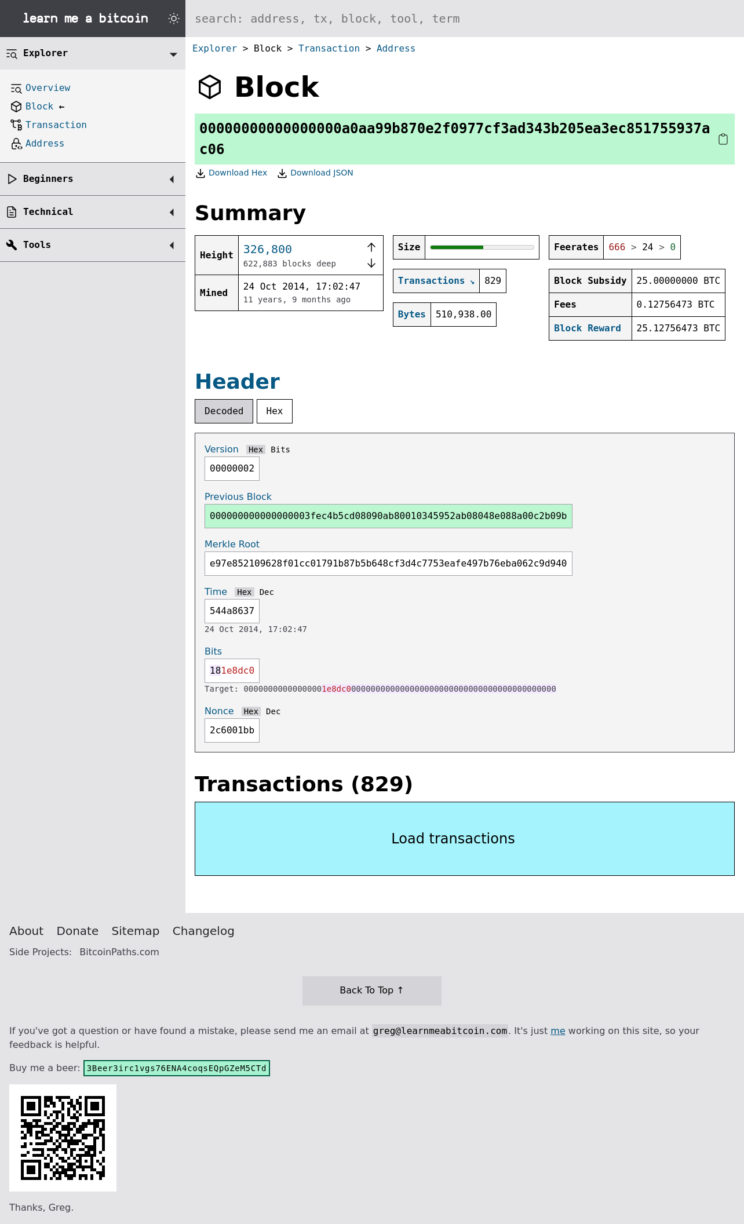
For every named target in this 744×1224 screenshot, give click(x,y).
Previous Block (238, 496)
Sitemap (136, 931)
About (26, 931)
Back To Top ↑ (372, 990)
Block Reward (587, 328)
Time (216, 591)
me (557, 1030)
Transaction (329, 48)
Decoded (224, 410)
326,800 (267, 249)
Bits (280, 449)
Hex (275, 410)
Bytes (412, 314)
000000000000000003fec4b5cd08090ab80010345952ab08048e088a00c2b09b (388, 515)
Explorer (214, 48)
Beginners (48, 178)
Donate (78, 931)
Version (222, 449)
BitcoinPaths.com (119, 952)
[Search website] (464, 18)
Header (237, 381)
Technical (48, 211)
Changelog (204, 931)
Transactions (431, 280)
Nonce (219, 711)
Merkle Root (232, 544)
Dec (267, 592)
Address (396, 48)
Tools (37, 244)
